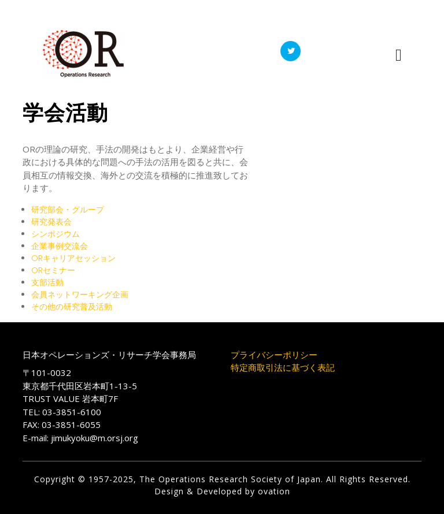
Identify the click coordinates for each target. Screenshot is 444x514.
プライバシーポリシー (274, 354)
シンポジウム (55, 234)
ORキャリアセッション (73, 258)
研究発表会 (51, 222)
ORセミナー (53, 270)
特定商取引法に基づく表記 (283, 367)
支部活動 (47, 282)
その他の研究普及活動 (71, 306)
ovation (272, 491)
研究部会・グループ (67, 209)
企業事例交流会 (59, 246)
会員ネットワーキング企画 (79, 294)
